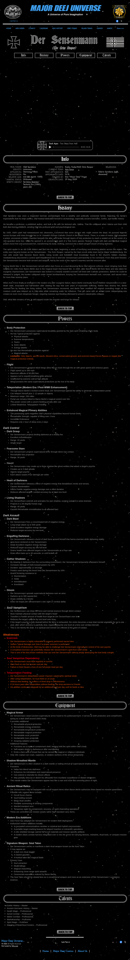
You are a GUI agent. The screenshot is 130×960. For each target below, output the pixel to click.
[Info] (23, 55)
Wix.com (15, 946)
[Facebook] (117, 21)
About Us (83, 951)
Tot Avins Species (30, 182)
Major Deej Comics (63, 951)
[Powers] (65, 55)
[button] (65, 100)
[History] (44, 55)
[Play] (50, 147)
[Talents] (106, 55)
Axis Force (69, 169)
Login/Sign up (14, 21)
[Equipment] (85, 55)
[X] (121, 21)
